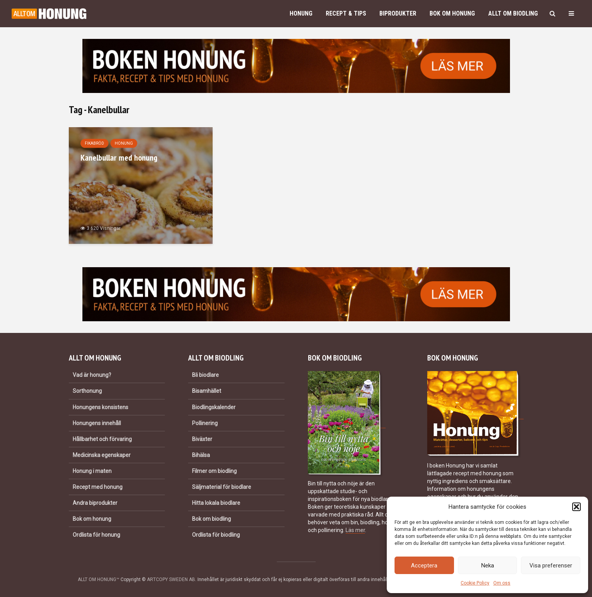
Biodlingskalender (214, 407)
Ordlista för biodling (216, 535)
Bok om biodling (211, 519)
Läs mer (355, 530)
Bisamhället (206, 391)
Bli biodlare (205, 375)
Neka (487, 565)
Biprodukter (397, 13)
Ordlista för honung (96, 535)
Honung (301, 13)
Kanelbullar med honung (118, 157)
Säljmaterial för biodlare (221, 487)
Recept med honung (97, 487)
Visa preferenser (550, 565)
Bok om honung (452, 13)
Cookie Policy (475, 583)
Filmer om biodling (214, 471)
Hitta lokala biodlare (216, 503)
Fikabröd (94, 143)
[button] (576, 507)
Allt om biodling (513, 13)
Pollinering (205, 423)
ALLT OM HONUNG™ (98, 579)
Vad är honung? (92, 375)
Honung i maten (92, 471)
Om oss (501, 583)
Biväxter (202, 439)
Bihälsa (201, 455)
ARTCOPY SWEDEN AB (171, 579)
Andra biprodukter (95, 503)
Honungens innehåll (97, 423)
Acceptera (424, 565)
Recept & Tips (346, 13)
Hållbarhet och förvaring (102, 439)
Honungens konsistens (100, 407)
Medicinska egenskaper (102, 455)
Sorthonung (87, 391)
